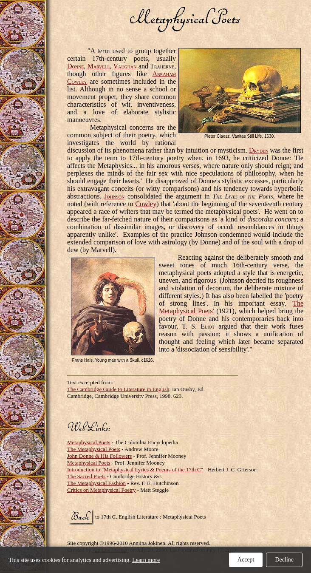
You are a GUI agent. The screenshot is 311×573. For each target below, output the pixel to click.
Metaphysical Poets (88, 442)
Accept (245, 559)
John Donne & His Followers (99, 456)
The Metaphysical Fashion (96, 483)
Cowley (145, 203)
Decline (284, 559)
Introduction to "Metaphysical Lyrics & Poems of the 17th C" (135, 469)
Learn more (146, 560)
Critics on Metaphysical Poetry (101, 490)
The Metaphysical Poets (93, 449)
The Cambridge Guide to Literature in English (118, 389)
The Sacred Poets (86, 476)
